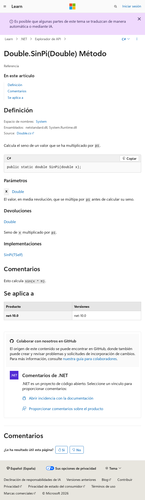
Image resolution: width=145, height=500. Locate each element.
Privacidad (11, 486)
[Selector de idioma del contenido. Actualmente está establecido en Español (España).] (21, 468)
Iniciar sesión (131, 6)
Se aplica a (15, 97)
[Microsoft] (72, 6)
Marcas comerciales (18, 493)
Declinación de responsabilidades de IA (32, 479)
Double (18, 191)
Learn (9, 39)
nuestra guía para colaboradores (90, 358)
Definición (15, 84)
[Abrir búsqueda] (115, 6)
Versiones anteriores (81, 479)
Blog (105, 479)
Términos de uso (103, 486)
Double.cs (24, 133)
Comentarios (17, 91)
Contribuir (124, 479)
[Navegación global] (5, 6)
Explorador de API (48, 39)
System (41, 121)
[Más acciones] (137, 39)
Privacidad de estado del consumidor (55, 486)
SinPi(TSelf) (13, 254)
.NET (24, 39)
